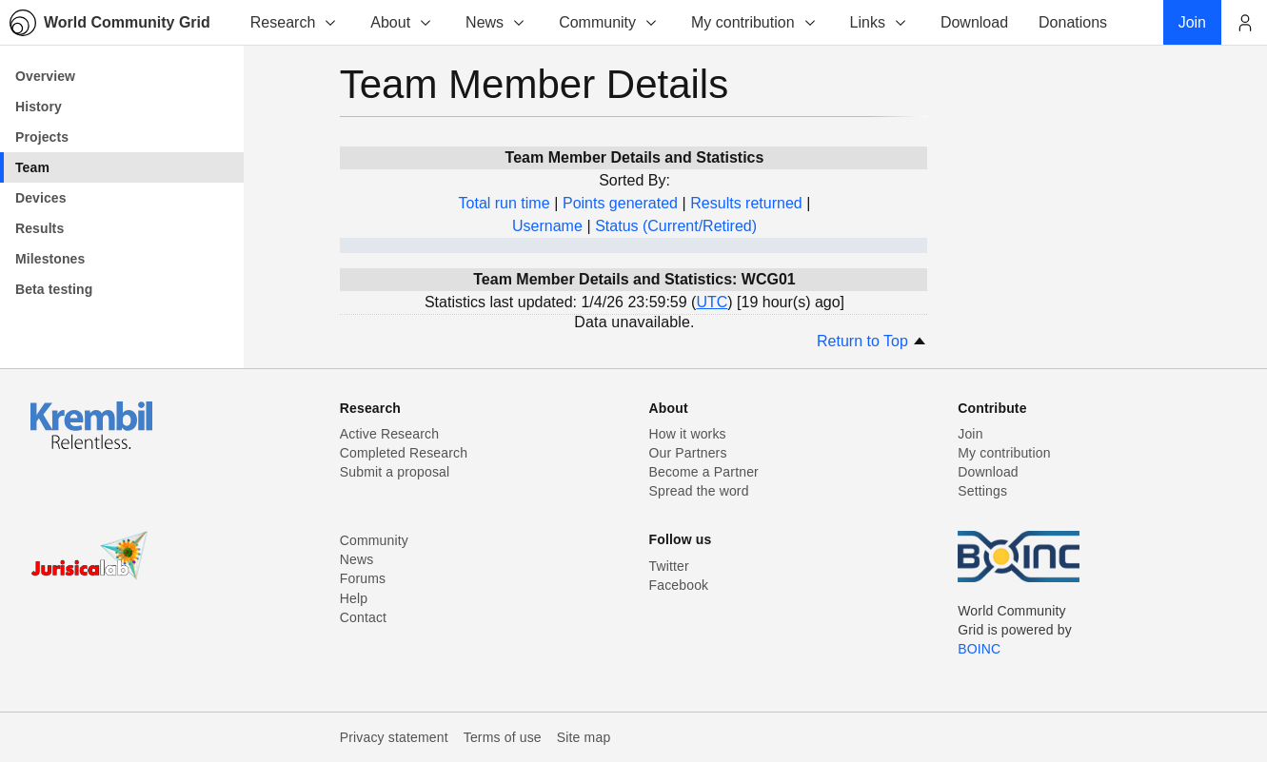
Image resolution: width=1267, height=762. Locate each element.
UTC (711, 302)
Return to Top (872, 341)
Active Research (389, 433)
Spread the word (699, 490)
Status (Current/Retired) (676, 226)
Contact (363, 617)
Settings (982, 490)
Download (988, 471)
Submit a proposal (395, 471)
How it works (687, 433)
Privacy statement (394, 737)
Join (970, 433)
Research (294, 22)
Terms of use (503, 737)
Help (353, 598)
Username (547, 226)
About (401, 22)
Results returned (746, 203)
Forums (363, 578)
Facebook (679, 585)
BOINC (979, 648)
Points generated (620, 203)
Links (879, 22)
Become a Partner (704, 471)
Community (609, 22)
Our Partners (688, 452)
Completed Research (403, 452)
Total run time (504, 203)
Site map (584, 737)
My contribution (754, 22)
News (495, 22)
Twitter (669, 566)
